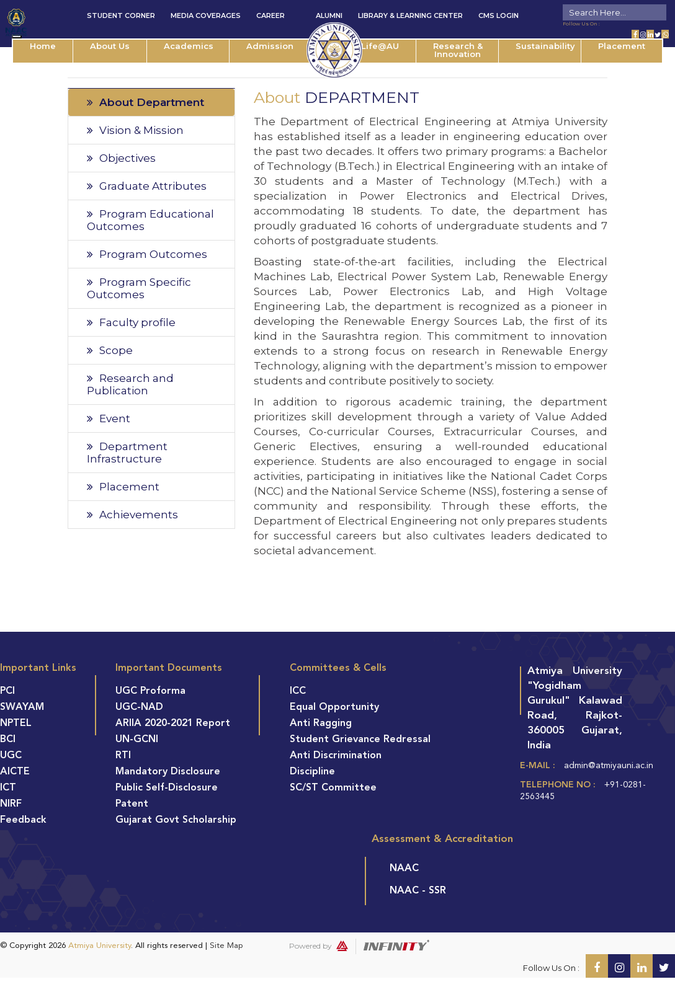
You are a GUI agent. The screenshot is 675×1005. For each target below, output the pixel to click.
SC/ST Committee (333, 788)
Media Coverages (206, 15)
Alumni (329, 15)
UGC (11, 756)
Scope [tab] (110, 350)
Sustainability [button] (545, 46)
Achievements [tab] (132, 514)
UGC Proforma (150, 691)
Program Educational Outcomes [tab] (150, 220)
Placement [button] (621, 46)
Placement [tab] (123, 486)
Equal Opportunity (334, 707)
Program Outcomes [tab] (147, 254)
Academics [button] (188, 46)
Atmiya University (99, 946)
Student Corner (121, 15)
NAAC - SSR (418, 891)
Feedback (23, 820)
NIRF (11, 804)
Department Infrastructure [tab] (127, 452)
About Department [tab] (145, 102)
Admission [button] (269, 46)
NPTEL (16, 723)
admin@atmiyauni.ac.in (608, 765)
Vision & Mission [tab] (135, 130)
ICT (8, 788)
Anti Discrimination (336, 756)
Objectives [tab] (121, 158)
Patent (131, 804)
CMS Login (498, 15)
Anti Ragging (321, 723)
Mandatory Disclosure (167, 772)
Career (270, 15)
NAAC (404, 869)
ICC (298, 691)
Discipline (312, 772)
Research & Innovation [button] (458, 50)
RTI (123, 756)
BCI (8, 740)
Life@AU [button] (380, 46)
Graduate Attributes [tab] (147, 186)
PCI (7, 691)
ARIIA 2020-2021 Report (172, 723)
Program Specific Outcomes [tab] (139, 288)
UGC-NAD (139, 707)
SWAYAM (22, 707)
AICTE (15, 772)
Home (43, 46)
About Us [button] (110, 46)
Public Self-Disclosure (166, 788)
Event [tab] (108, 418)
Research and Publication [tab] (130, 384)
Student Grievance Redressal (360, 740)
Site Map (226, 946)
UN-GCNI (136, 740)
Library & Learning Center (410, 15)
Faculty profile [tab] (131, 322)
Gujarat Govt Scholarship (175, 820)
